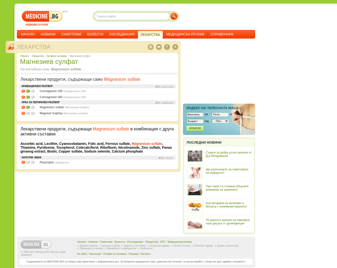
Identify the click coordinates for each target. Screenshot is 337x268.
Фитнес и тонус (181, 245)
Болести (95, 34)
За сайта (82, 254)
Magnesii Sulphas (64, 113)
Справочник (222, 34)
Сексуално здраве (159, 245)
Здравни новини (88, 245)
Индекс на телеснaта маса (212, 108)
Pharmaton (54, 162)
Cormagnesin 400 (63, 97)
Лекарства (34, 47)
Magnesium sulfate (64, 107)
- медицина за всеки (42, 18)
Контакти (145, 254)
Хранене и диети (110, 245)
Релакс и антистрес (228, 245)
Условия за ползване (114, 254)
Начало (28, 34)
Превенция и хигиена (91, 248)
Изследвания (122, 34)
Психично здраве (203, 245)
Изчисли (195, 128)
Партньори (95, 254)
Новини (48, 34)
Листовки (23, 91)
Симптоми (71, 34)
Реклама (133, 254)
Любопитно (146, 248)
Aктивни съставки (56, 56)
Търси (173, 16)
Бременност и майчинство (121, 248)
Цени (28, 91)
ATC (162, 241)
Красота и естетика (134, 245)
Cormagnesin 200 (63, 91)
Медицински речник (185, 34)
